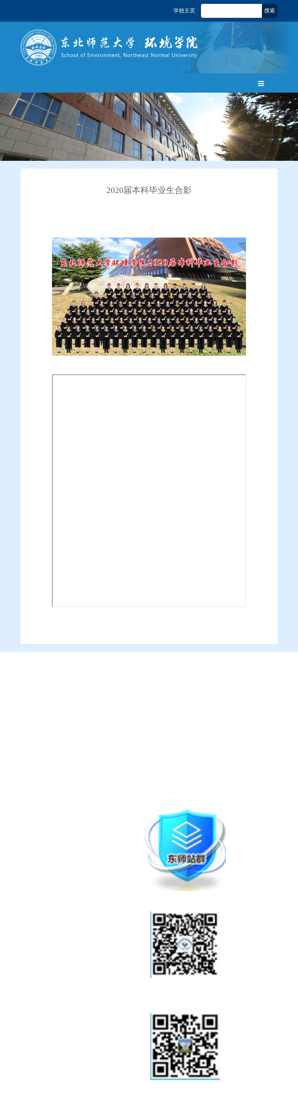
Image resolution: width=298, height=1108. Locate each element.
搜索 (269, 11)
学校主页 (184, 11)
